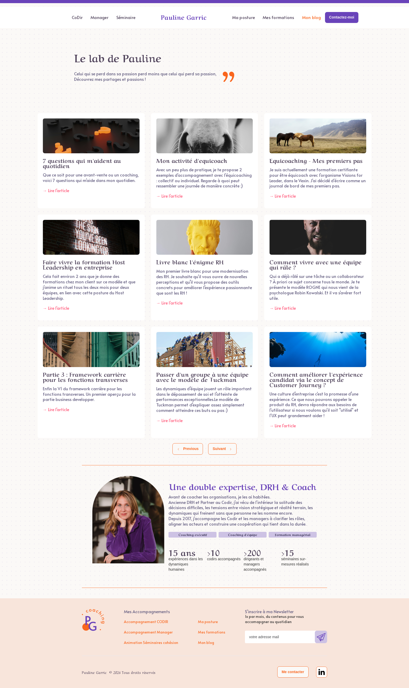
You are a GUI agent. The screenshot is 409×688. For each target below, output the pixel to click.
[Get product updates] (280, 637)
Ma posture (243, 17)
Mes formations (278, 17)
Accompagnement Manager (148, 632)
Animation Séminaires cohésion (151, 642)
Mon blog (311, 17)
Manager (100, 17)
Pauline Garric (184, 16)
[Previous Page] (187, 449)
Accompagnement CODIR (146, 621)
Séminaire (125, 17)
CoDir (77, 17)
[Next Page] (222, 449)
